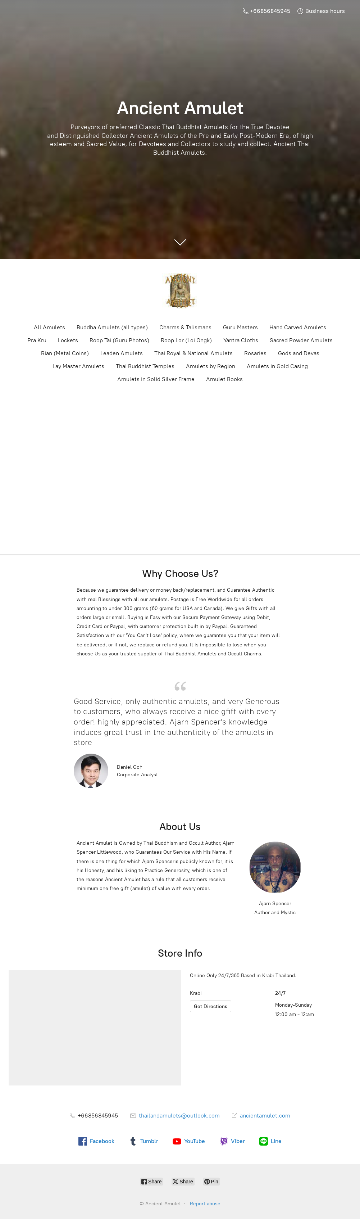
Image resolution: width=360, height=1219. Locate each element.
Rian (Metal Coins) (65, 353)
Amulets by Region (210, 366)
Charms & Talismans (185, 327)
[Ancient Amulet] (180, 291)
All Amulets (49, 327)
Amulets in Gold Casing (277, 366)
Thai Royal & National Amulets (193, 353)
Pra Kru (36, 340)
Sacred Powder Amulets (301, 340)
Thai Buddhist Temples (145, 366)
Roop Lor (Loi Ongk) (186, 340)
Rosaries (255, 353)
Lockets (68, 340)
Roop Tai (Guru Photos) (119, 340)
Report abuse (205, 1204)
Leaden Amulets (121, 353)
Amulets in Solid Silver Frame (156, 379)
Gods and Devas (298, 353)
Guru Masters (240, 327)
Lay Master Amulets (78, 366)
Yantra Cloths (240, 340)
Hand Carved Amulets (297, 327)
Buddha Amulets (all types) (112, 327)
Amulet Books (224, 379)
